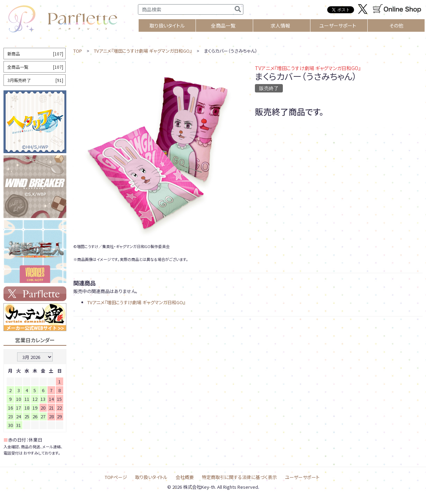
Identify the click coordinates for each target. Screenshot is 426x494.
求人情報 (280, 25)
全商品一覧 (223, 25)
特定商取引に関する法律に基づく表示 (239, 477)
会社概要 (185, 477)
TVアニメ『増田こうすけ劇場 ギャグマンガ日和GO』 (143, 50)
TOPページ (116, 477)
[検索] (238, 9)
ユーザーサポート (337, 25)
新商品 (35, 54)
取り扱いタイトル (151, 477)
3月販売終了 (35, 80)
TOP (77, 50)
